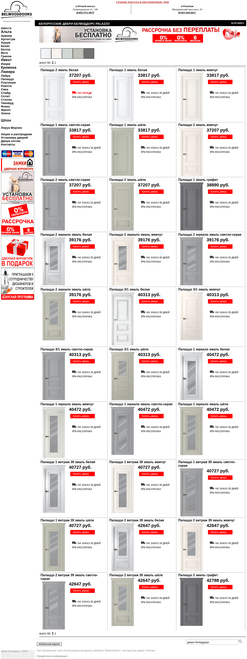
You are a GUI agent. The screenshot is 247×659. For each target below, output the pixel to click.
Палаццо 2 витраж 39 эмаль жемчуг (206, 520)
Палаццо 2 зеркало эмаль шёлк (66, 289)
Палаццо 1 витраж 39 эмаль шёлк (67, 520)
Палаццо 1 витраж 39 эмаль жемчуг (138, 462)
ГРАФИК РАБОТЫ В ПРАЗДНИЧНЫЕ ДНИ (142, 2)
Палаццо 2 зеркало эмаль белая (66, 234)
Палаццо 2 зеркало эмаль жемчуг (136, 234)
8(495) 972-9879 (85, 12)
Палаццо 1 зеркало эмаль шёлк (203, 404)
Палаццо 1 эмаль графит (198, 179)
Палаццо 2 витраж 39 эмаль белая (137, 520)
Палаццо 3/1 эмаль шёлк (129, 349)
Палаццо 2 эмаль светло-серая (65, 179)
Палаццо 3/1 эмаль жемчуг (199, 289)
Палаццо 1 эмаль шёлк (128, 125)
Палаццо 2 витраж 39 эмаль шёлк (136, 575)
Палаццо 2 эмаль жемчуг (198, 125)
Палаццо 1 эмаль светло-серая (65, 125)
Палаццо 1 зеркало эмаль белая (204, 349)
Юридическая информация (52, 656)
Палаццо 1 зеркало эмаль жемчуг (67, 404)
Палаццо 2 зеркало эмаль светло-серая (209, 234)
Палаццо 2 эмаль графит (198, 575)
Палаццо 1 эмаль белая (128, 70)
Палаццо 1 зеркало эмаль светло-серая (141, 404)
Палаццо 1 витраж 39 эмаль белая (68, 462)
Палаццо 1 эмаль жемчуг (198, 70)
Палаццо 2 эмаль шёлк (128, 179)
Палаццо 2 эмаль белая (59, 70)
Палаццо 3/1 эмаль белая (130, 289)
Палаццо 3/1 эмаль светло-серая (67, 349)
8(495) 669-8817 (187, 12)
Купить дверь (81, 81)
